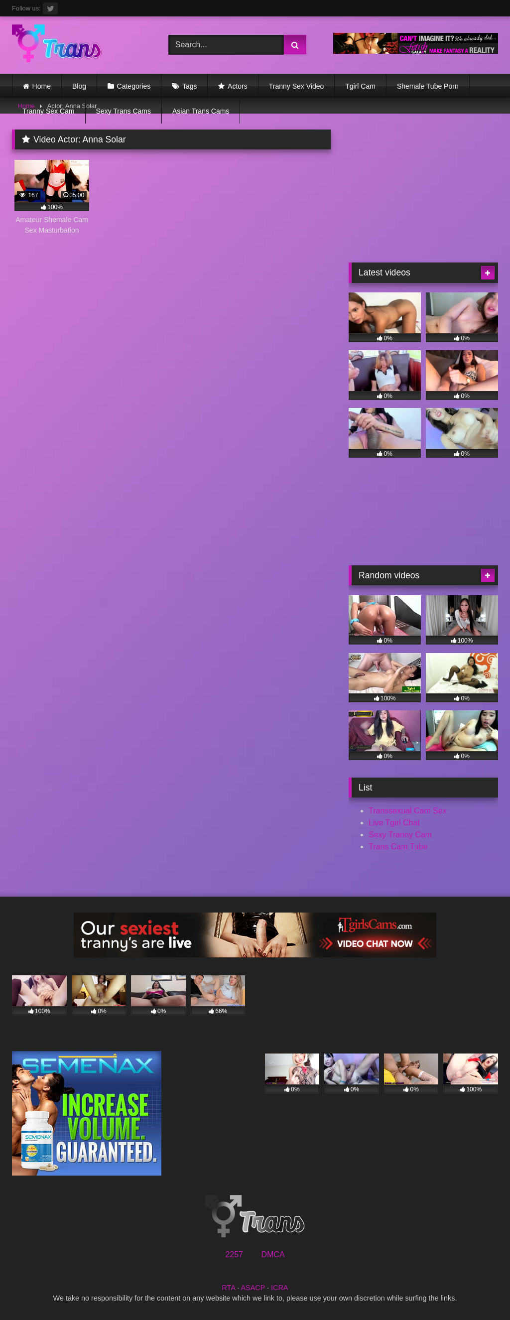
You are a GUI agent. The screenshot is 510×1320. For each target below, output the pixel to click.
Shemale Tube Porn (428, 86)
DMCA (272, 1254)
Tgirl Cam (360, 86)
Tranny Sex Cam (48, 111)
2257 (234, 1254)
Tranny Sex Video (296, 86)
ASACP (253, 1288)
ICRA (279, 1288)
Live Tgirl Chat (394, 822)
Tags (189, 86)
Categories (134, 86)
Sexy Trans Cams (123, 111)
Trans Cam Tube (398, 846)
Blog (79, 86)
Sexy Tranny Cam (400, 834)
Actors (238, 86)
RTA (229, 1288)
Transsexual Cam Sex (408, 810)
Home (41, 86)
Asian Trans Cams (200, 111)
